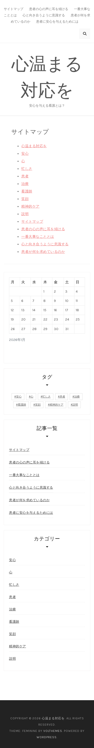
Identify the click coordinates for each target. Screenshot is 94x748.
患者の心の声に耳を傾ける (48, 9)
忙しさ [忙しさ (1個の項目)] (46, 396)
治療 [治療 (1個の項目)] (77, 396)
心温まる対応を (34, 146)
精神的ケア (30, 206)
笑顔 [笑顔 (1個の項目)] (38, 404)
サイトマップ (13, 9)
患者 (25, 176)
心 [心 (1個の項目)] (32, 396)
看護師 (26, 191)
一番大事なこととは (37, 236)
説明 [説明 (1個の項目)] (75, 404)
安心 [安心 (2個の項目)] (19, 396)
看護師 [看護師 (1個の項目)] (22, 404)
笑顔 (25, 199)
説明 (25, 214)
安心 (25, 153)
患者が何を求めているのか (43, 252)
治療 (25, 184)
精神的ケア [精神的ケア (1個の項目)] (56, 404)
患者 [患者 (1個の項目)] (62, 396)
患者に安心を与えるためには (57, 21)
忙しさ (26, 169)
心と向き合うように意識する (44, 15)
